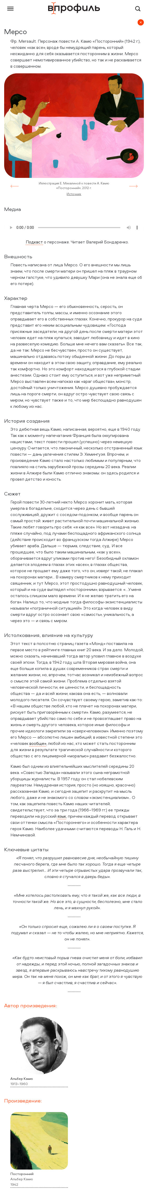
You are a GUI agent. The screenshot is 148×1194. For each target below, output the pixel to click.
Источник (74, 194)
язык (61, 816)
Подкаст (34, 242)
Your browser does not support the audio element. (74, 228)
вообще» (37, 743)
